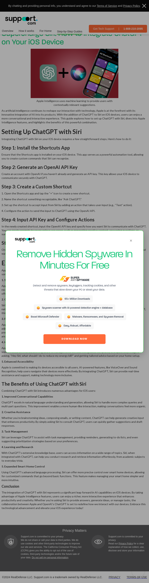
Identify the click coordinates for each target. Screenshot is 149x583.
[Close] (130, 240)
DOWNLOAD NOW (74, 339)
